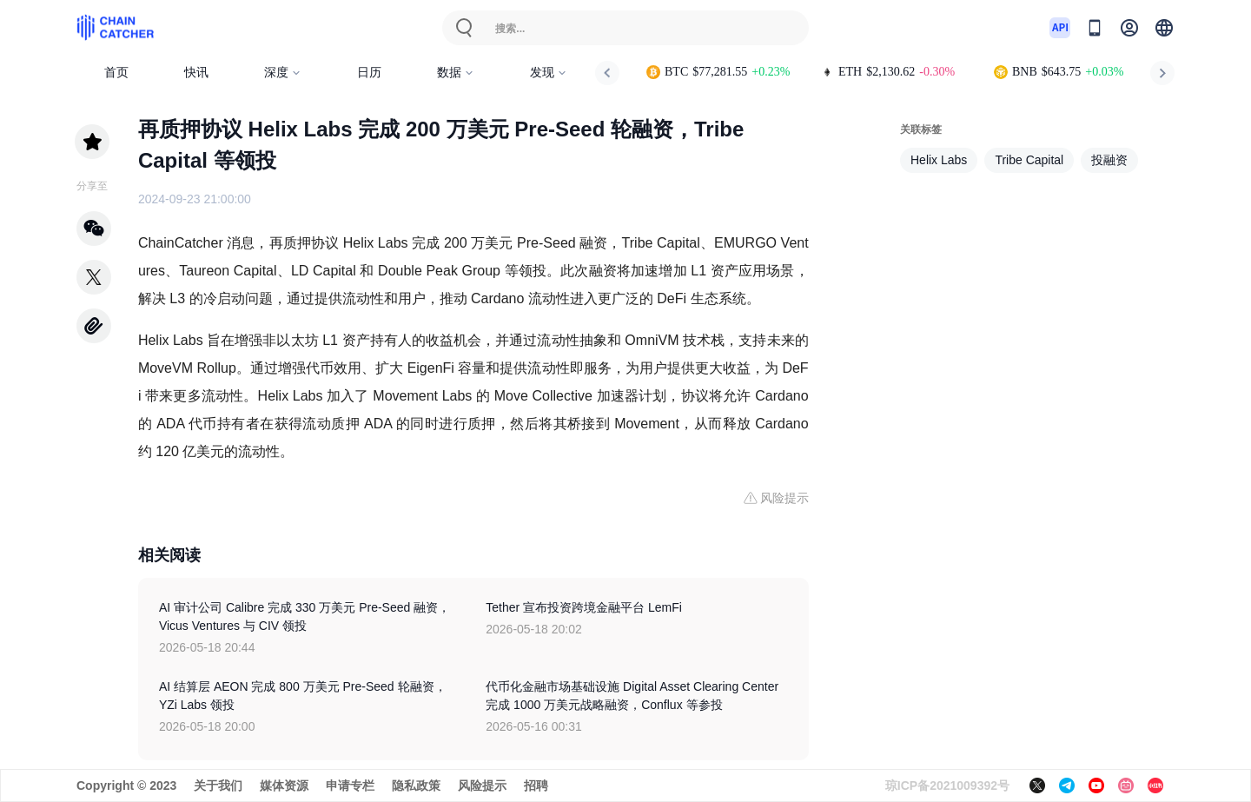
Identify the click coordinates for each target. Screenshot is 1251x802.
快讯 (196, 72)
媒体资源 (284, 785)
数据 (455, 72)
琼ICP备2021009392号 (947, 785)
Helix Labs (938, 160)
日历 (369, 72)
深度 (282, 72)
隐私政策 (416, 785)
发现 (548, 72)
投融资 (1109, 160)
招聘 (536, 785)
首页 (116, 72)
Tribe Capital (1029, 160)
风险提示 (482, 785)
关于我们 (218, 785)
